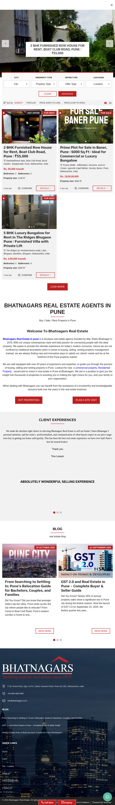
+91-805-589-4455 (15, 693)
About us (6, 773)
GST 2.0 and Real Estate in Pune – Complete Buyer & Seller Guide (83, 586)
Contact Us (7, 788)
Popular (31, 103)
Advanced (67, 94)
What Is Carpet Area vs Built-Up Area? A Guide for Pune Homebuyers (32, 732)
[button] (16, 84)
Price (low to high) (74, 103)
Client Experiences (10, 781)
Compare (25, 188)
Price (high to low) (50, 103)
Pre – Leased (8, 766)
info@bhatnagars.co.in (17, 701)
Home (4, 751)
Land (4, 759)
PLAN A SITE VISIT (86, 400)
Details (45, 188)
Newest (18, 103)
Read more (45, 631)
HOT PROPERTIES (28, 400)
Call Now (47, 802)
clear (47, 93)
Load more (57, 286)
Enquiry (66, 802)
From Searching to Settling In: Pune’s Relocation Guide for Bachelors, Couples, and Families (28, 588)
